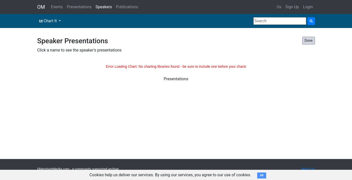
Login (308, 6)
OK (262, 175)
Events (57, 6)
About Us (308, 169)
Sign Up (292, 6)
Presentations (79, 6)
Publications (127, 6)
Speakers (104, 6)
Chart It (48, 20)
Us (279, 6)
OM (41, 7)
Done (308, 40)
